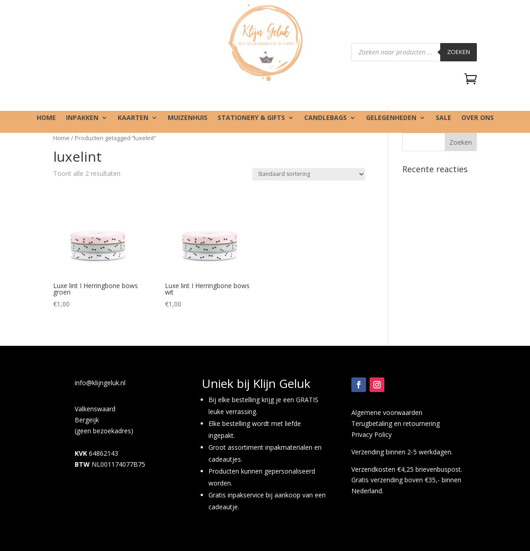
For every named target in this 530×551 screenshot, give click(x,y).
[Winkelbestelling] (308, 174)
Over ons (477, 118)
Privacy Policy (371, 434)
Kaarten (133, 118)
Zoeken (458, 52)
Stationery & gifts (251, 118)
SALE (443, 118)
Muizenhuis (188, 118)
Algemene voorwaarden (386, 412)
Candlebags (325, 118)
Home (46, 118)
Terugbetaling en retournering (395, 423)
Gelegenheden (391, 118)
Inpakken (82, 118)
